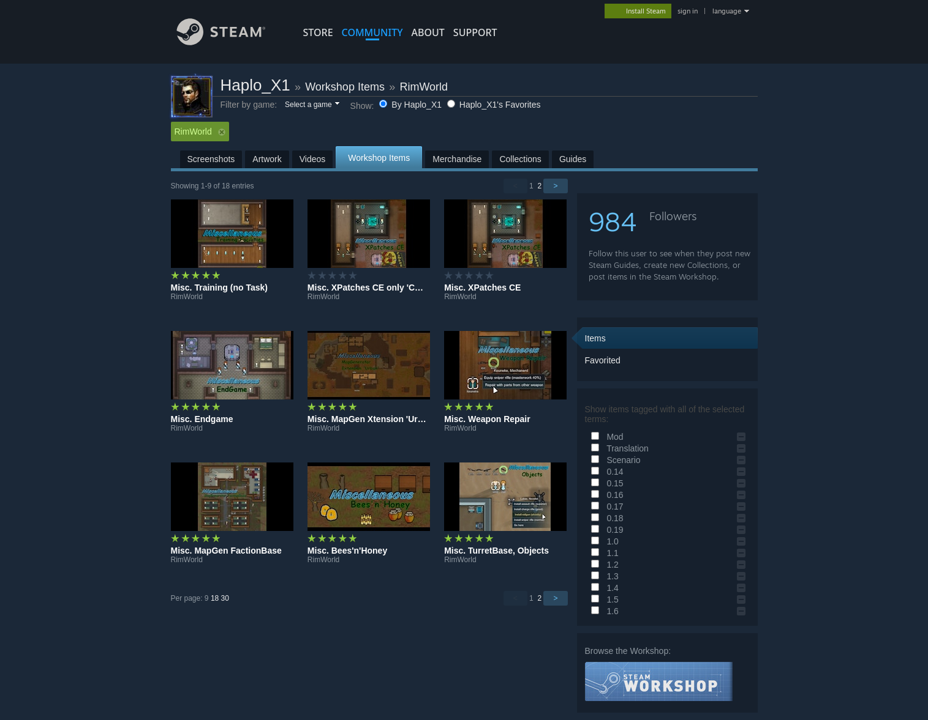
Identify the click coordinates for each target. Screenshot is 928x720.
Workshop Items (345, 87)
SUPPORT (475, 32)
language (726, 11)
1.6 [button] (603, 611)
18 (215, 598)
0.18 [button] (605, 518)
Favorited (603, 360)
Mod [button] (605, 437)
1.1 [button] (603, 553)
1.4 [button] (603, 588)
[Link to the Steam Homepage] (230, 42)
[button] (311, 105)
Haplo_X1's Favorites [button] (494, 104)
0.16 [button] (605, 495)
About (428, 32)
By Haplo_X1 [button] (411, 104)
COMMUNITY (372, 32)
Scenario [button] (614, 460)
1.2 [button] (603, 565)
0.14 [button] (605, 472)
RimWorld (423, 87)
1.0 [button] (603, 541)
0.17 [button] (605, 506)
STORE (318, 32)
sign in (687, 11)
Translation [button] (618, 448)
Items (595, 338)
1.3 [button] (603, 576)
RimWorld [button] (200, 131)
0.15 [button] (605, 483)
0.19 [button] (605, 530)
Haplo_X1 (255, 85)
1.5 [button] (603, 599)
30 (225, 598)
